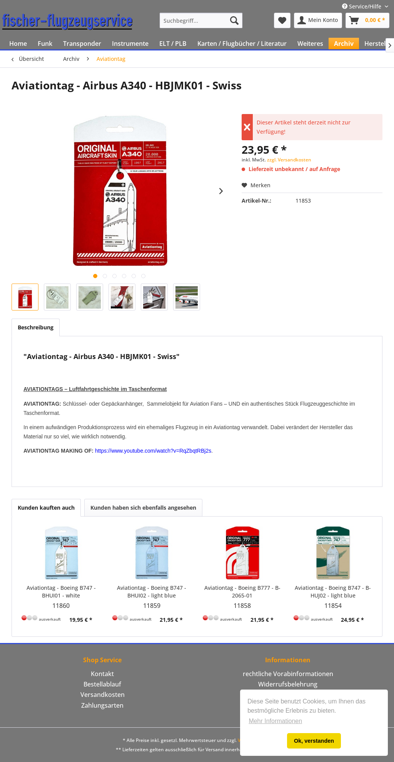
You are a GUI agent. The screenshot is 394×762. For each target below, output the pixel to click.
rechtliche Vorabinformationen (288, 674)
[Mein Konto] (318, 20)
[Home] (18, 43)
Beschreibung (35, 327)
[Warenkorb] (367, 20)
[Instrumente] (130, 43)
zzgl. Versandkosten (289, 159)
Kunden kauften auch (46, 507)
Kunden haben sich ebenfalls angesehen (143, 507)
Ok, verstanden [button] (314, 741)
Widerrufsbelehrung (287, 684)
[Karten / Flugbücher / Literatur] (242, 43)
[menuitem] (201, 20)
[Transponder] (82, 43)
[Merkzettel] (282, 20)
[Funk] (45, 43)
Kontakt (102, 674)
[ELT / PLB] (173, 43)
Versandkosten (102, 694)
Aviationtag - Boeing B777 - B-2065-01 (242, 591)
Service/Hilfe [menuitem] (362, 6)
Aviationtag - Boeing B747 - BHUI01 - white (61, 591)
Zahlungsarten (102, 705)
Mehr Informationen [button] (275, 721)
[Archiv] (344, 43)
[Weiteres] (310, 43)
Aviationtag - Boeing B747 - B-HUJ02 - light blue (333, 591)
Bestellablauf (102, 684)
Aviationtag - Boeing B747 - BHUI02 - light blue (151, 591)
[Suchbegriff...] (201, 20)
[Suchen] (234, 20)
